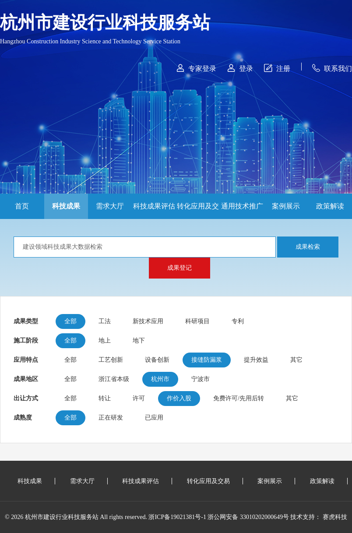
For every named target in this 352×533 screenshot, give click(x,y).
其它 (296, 360)
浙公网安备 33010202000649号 (248, 517)
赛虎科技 (335, 517)
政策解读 (330, 206)
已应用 (154, 417)
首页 (22, 206)
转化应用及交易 (198, 210)
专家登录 (196, 68)
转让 (105, 398)
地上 (105, 340)
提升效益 (256, 360)
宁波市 (200, 379)
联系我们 (332, 68)
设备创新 (157, 360)
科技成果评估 (154, 206)
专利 (238, 321)
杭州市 (160, 379)
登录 (240, 68)
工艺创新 (111, 360)
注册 (277, 68)
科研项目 (197, 321)
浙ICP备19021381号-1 (177, 517)
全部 (70, 321)
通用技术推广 (242, 206)
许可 (139, 398)
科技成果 (66, 206)
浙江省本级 (114, 379)
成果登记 (179, 268)
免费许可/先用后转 (238, 398)
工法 (105, 321)
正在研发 (111, 417)
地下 (139, 340)
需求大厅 (110, 206)
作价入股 (179, 398)
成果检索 (308, 247)
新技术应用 (148, 321)
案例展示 (286, 206)
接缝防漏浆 (206, 360)
